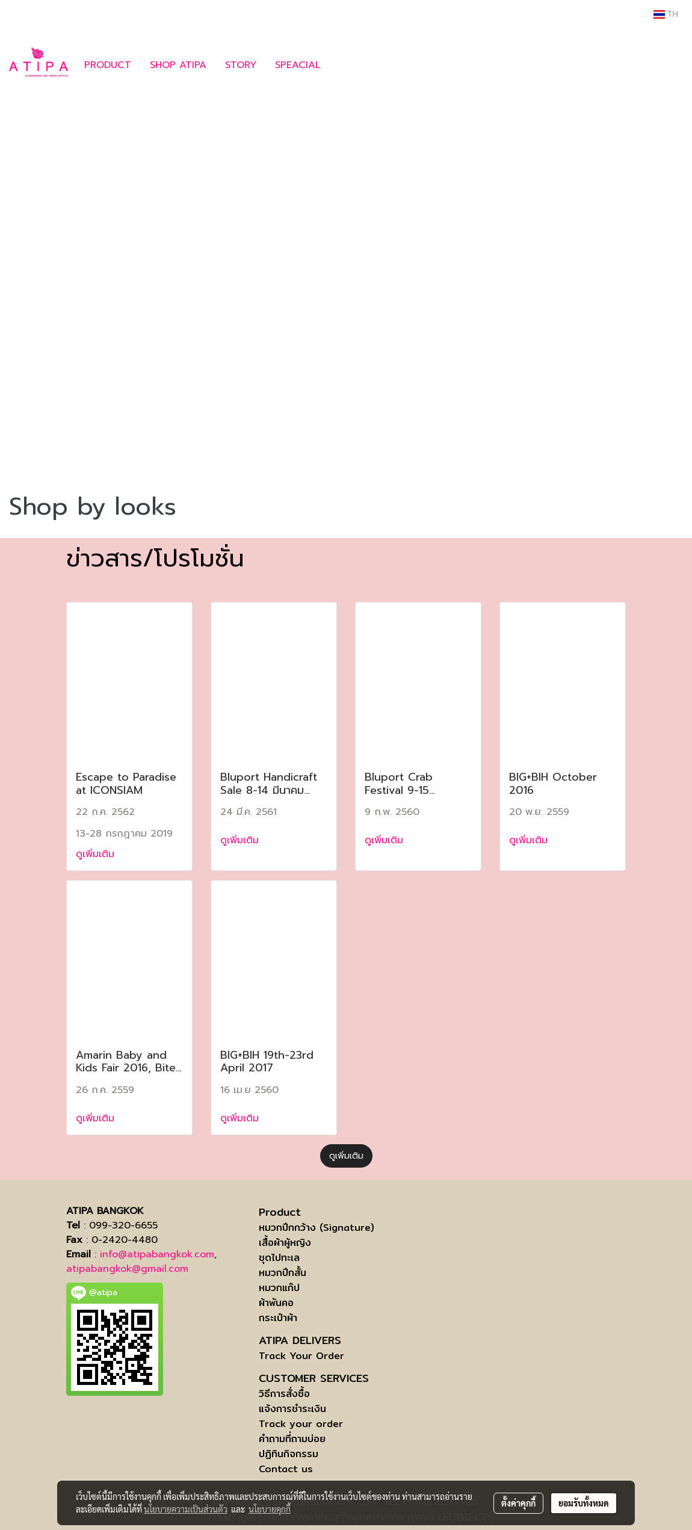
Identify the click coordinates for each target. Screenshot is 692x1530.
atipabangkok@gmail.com (127, 1269)
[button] (348, 65)
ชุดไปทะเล (279, 1257)
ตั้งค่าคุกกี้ (518, 1502)
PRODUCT (107, 65)
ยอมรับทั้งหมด (583, 1502)
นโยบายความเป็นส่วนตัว (185, 1509)
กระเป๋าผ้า (278, 1317)
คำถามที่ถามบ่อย (292, 1438)
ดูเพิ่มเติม (97, 854)
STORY (240, 65)
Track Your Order (301, 1355)
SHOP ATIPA (178, 65)
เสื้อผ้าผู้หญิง (285, 1242)
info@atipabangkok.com (157, 1254)
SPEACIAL (298, 65)
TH (665, 14)
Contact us (286, 1468)
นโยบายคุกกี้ (270, 1509)
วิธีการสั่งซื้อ (284, 1393)
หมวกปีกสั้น (282, 1272)
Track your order (301, 1423)
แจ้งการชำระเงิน (292, 1408)
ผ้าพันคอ (276, 1302)
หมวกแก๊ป (279, 1287)
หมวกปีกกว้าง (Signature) (316, 1227)
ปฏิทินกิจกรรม (288, 1453)
